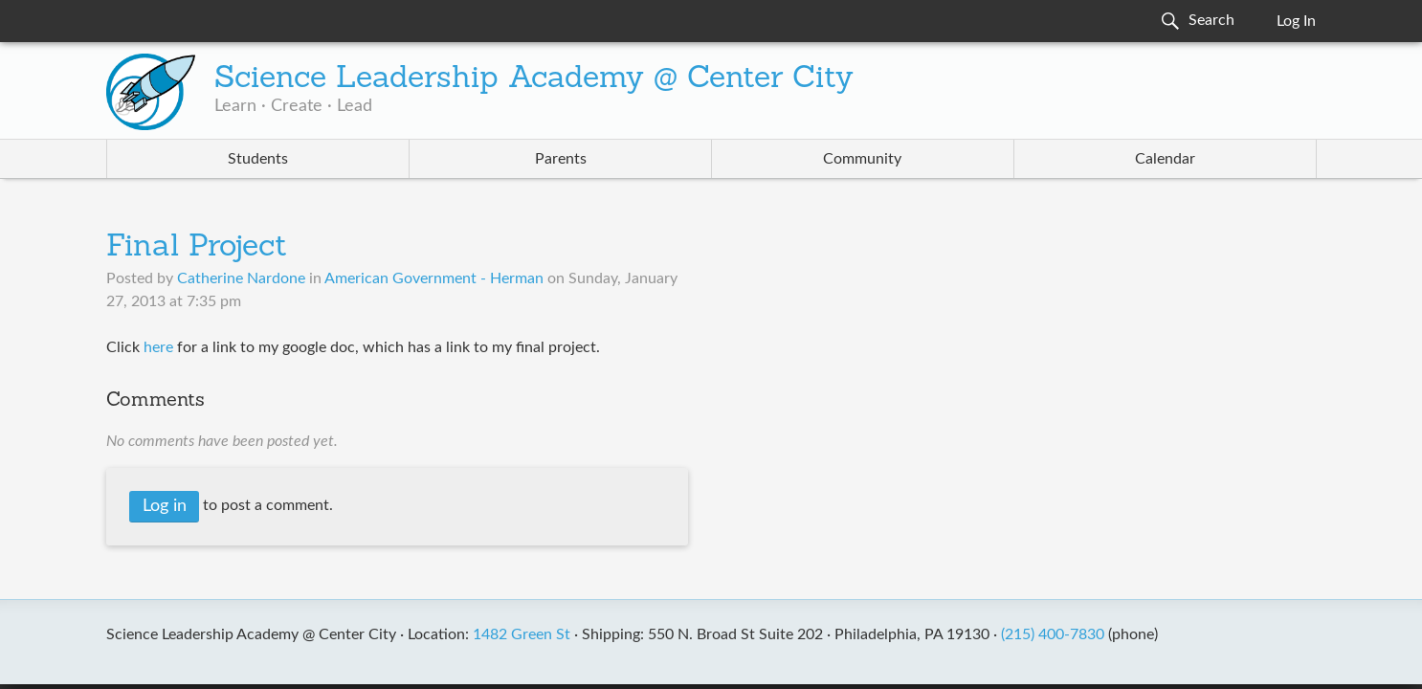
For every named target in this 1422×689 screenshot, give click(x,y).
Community (862, 159)
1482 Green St (521, 634)
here (158, 347)
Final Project (196, 248)
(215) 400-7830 (1052, 634)
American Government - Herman (434, 278)
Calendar (1165, 159)
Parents (561, 159)
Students (258, 159)
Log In (1296, 21)
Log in (165, 506)
